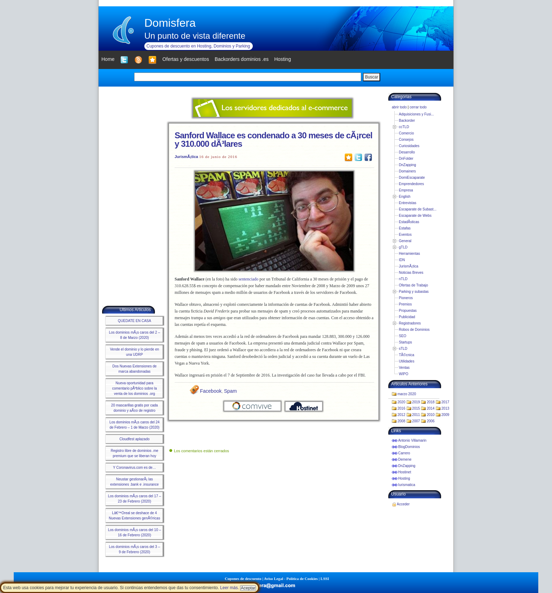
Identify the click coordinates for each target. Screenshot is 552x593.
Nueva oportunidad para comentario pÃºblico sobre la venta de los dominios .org (134, 388)
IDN (402, 260)
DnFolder (406, 158)
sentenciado (248, 279)
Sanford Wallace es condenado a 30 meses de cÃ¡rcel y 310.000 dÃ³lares (273, 140)
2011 (416, 415)
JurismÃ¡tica (186, 156)
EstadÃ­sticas (409, 222)
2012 (401, 415)
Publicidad (407, 317)
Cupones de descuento (243, 578)
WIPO (403, 374)
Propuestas (408, 311)
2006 (430, 421)
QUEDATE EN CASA (134, 321)
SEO (402, 336)
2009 (445, 415)
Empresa (406, 190)
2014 (430, 408)
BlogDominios (409, 447)
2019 (416, 402)
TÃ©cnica (406, 355)
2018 (430, 402)
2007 (416, 421)
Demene (405, 459)
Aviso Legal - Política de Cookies (291, 578)
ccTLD (404, 127)
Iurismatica (406, 485)
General (405, 241)
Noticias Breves (411, 273)
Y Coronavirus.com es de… (134, 467)
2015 (416, 408)
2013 (445, 408)
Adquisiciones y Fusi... (416, 114)
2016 (401, 408)
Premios (405, 304)
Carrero (404, 453)
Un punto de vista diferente (194, 35)
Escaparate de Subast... (418, 209)
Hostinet (404, 472)
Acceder (403, 504)
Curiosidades (409, 146)
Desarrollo (407, 152)
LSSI (325, 578)
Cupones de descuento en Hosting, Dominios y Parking (198, 46)
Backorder (407, 120)
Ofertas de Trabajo (413, 285)
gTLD (403, 247)
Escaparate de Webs (415, 215)
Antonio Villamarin (412, 440)
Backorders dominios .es (242, 59)
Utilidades (406, 361)
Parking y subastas (414, 292)
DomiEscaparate (412, 177)
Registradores (410, 323)
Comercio (406, 133)
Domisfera (170, 23)
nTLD (403, 279)
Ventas (404, 368)
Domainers (407, 171)
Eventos (405, 234)
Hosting (404, 478)
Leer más (229, 587)
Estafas (404, 228)
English (404, 196)
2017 (445, 402)
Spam (230, 391)
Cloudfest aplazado (134, 439)
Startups (405, 342)
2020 (401, 402)
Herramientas (409, 254)
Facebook (210, 391)
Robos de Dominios (414, 330)
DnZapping (407, 165)
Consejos (406, 139)
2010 (430, 415)
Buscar (371, 77)
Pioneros (406, 298)
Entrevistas (407, 203)
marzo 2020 (406, 394)
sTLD (403, 349)
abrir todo (399, 107)
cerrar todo (417, 107)
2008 (401, 421)
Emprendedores (411, 184)
